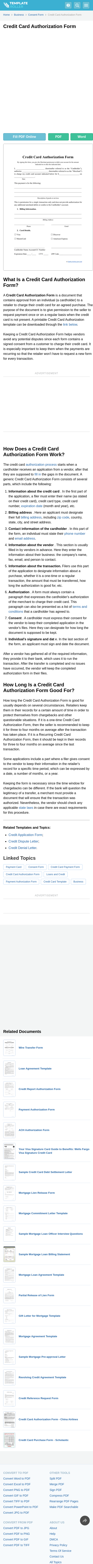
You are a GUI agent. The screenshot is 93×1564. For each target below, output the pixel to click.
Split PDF (56, 1478)
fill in (38, 474)
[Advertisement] (46, 82)
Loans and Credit (55, 874)
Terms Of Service (60, 1550)
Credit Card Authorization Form (22, 874)
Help (52, 1533)
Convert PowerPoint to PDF (20, 1507)
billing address (31, 517)
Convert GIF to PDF (15, 1495)
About (53, 1528)
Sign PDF (56, 1490)
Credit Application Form (25, 835)
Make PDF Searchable (64, 1507)
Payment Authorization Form (21, 881)
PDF (58, 136)
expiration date (31, 506)
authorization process (41, 464)
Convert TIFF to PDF (16, 1501)
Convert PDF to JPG (16, 1528)
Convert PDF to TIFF (16, 1545)
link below (70, 324)
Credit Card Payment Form (65, 867)
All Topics (56, 1562)
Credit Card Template (54, 881)
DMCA (54, 1539)
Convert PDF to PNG (16, 1533)
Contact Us (57, 1556)
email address (25, 538)
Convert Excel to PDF (17, 1484)
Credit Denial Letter (22, 848)
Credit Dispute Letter (23, 841)
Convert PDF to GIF (15, 1539)
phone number (74, 533)
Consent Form (36, 867)
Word (82, 136)
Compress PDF (59, 1495)
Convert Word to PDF (16, 1478)
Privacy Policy (58, 1545)
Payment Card (14, 867)
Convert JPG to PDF (16, 1512)
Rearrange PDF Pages (64, 1501)
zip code (63, 517)
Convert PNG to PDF (16, 1490)
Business (78, 881)
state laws (26, 807)
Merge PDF (57, 1484)
